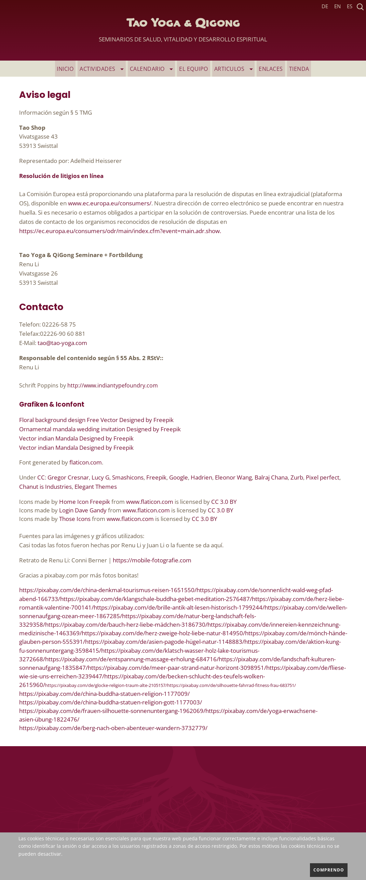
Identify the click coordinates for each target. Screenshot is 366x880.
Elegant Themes (95, 487)
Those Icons (75, 519)
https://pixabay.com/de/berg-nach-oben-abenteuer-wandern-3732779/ (113, 728)
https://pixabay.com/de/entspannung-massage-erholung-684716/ (132, 659)
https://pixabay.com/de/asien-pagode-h (137, 642)
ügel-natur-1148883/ (216, 642)
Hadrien (201, 478)
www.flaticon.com (149, 502)
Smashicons (128, 478)
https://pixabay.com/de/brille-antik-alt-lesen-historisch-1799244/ (179, 608)
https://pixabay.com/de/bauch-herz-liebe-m (102, 625)
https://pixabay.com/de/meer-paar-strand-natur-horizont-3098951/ (177, 668)
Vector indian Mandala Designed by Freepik (76, 439)
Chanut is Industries (45, 487)
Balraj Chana (271, 478)
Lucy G (100, 478)
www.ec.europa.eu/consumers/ (109, 203)
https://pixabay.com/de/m (279, 633)
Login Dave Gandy (83, 510)
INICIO (73, 68)
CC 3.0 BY (224, 502)
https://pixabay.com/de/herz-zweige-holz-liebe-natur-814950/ (163, 633)
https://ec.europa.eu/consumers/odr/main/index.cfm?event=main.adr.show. (120, 231)
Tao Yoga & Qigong (183, 32)
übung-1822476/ (57, 720)
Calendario (153, 68)
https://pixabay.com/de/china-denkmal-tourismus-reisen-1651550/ (107, 590)
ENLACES (266, 68)
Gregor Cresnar (68, 478)
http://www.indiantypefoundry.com (112, 386)
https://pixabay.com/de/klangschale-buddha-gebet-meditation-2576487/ (156, 599)
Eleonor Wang (233, 478)
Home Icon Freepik (84, 502)
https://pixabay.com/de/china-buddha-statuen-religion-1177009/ (104, 694)
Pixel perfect (322, 478)
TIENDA (292, 68)
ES (349, 6)
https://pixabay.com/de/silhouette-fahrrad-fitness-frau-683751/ (231, 686)
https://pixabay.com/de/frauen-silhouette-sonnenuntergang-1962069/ (112, 711)
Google (178, 478)
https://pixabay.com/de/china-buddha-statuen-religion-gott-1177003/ (110, 702)
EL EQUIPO (193, 68)
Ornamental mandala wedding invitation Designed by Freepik (100, 429)
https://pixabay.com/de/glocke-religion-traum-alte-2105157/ (106, 686)
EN (337, 6)
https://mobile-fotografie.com (152, 560)
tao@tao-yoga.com (62, 343)
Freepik (156, 478)
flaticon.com (85, 463)
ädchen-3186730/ (183, 625)
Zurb (296, 478)
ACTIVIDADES (106, 68)
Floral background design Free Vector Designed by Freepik (96, 420)
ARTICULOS (231, 68)
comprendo (328, 870)
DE (325, 6)
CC (41, 478)
